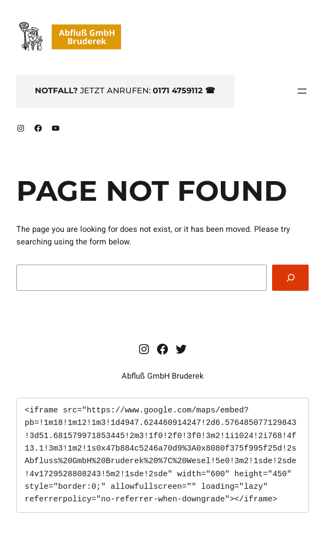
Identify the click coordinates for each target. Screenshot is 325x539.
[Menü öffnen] (302, 91)
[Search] (290, 277)
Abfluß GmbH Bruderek (162, 376)
